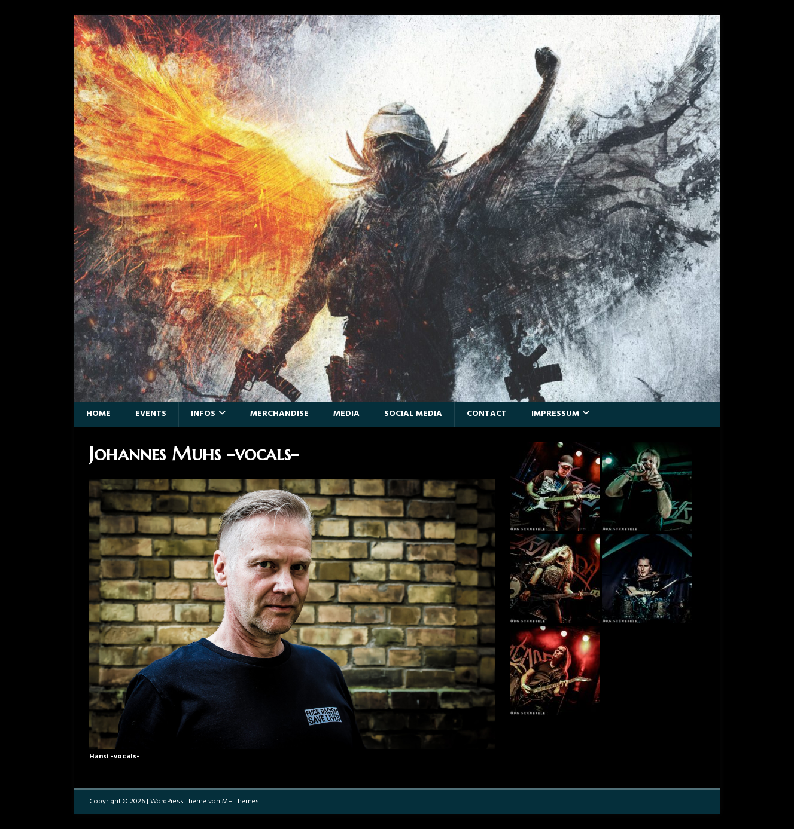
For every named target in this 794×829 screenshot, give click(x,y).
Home (98, 414)
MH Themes (240, 801)
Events (150, 414)
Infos (203, 414)
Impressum (555, 414)
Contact (487, 414)
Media (346, 414)
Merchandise (279, 414)
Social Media (413, 414)
